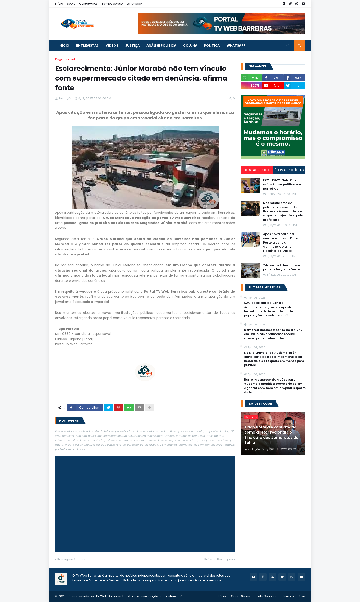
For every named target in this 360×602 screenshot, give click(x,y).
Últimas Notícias (289, 170)
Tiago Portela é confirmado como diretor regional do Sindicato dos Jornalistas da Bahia (271, 435)
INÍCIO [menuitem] (64, 45)
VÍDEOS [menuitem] (112, 45)
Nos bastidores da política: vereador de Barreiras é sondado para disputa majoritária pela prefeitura (284, 211)
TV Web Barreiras (109, 596)
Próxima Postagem (218, 559)
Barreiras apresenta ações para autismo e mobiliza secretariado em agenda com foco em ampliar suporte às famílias (275, 386)
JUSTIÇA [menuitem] (132, 45)
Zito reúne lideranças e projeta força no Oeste (281, 267)
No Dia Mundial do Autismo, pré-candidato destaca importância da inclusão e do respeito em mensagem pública (274, 359)
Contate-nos (88, 4)
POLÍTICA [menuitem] (212, 45)
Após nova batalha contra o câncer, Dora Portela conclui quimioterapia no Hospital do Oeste (280, 242)
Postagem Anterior (71, 559)
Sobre (71, 4)
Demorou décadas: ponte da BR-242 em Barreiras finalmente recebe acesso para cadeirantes (273, 334)
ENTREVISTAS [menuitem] (87, 45)
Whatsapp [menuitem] (236, 45)
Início (59, 4)
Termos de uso (112, 4)
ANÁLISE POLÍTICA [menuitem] (161, 45)
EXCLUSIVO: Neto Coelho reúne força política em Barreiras (282, 184)
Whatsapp (134, 4)
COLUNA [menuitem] (190, 45)
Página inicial (65, 59)
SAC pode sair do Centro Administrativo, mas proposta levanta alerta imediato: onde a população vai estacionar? (270, 309)
